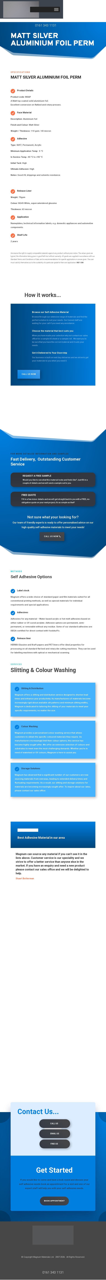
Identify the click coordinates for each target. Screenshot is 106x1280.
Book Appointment (54, 1201)
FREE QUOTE (29, 495)
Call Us (54, 1124)
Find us (54, 1144)
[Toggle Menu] (56, 9)
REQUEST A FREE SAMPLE (37, 475)
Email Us (54, 1134)
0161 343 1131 (45, 25)
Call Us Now (29, 374)
